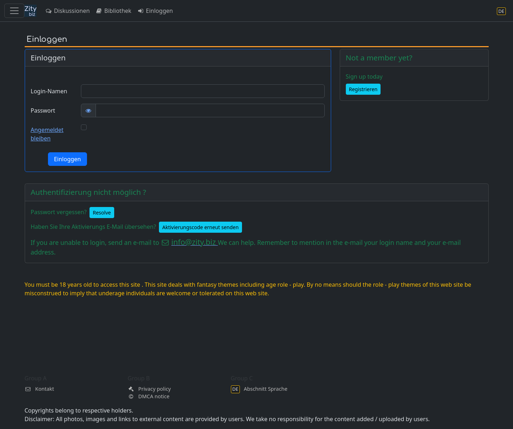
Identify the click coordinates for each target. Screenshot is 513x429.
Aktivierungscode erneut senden (200, 227)
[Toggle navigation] (14, 11)
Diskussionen (67, 11)
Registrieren (363, 89)
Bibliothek (113, 11)
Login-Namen (49, 91)
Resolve (102, 212)
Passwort (43, 110)
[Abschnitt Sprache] (501, 11)
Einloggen (155, 11)
